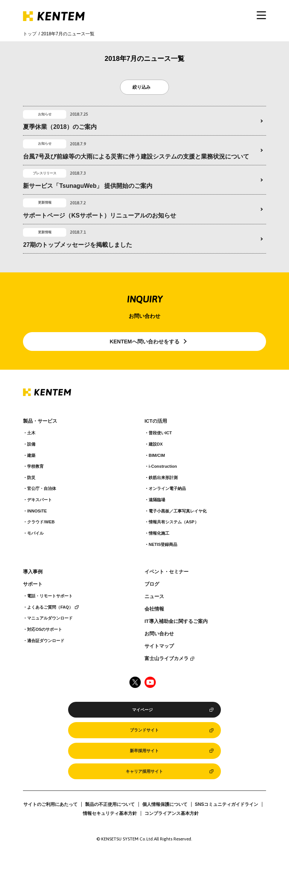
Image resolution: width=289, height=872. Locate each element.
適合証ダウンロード (45, 640)
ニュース (154, 596)
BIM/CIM (157, 455)
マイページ (142, 709)
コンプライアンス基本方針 (171, 813)
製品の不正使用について (110, 804)
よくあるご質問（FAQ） (50, 607)
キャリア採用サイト (144, 771)
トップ (30, 33)
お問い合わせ (159, 633)
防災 (31, 477)
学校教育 (35, 466)
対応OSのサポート (44, 629)
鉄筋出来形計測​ (163, 477)
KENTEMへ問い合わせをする (144, 342)
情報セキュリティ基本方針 (110, 813)
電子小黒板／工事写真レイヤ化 (178, 511)
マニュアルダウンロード (50, 618)
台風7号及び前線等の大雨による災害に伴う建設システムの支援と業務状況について (136, 156)
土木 (31, 433)
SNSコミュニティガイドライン (227, 804)
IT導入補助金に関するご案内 (176, 621)
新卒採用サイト (144, 750)
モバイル (35, 533)
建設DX (156, 444)
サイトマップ (159, 646)
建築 (31, 455)
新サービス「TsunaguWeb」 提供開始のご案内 (87, 186)
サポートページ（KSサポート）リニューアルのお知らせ (99, 215)
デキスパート (39, 499)
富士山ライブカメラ (166, 658)
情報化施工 (159, 533)
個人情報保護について (164, 804)
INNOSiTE (37, 511)
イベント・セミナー (166, 571)
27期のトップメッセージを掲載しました (77, 245)
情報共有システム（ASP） (174, 522)
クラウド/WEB (41, 522)
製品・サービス (40, 421)
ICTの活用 (155, 421)
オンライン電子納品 (167, 488)
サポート (33, 584)
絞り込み (141, 87)
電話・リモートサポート (50, 596)
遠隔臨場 (157, 499)
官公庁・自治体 (41, 488)
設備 (31, 444)
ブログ (151, 584)
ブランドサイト (144, 730)
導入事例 (33, 571)
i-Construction (163, 466)
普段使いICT (160, 433)
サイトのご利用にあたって (50, 804)
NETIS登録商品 (163, 544)
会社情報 (154, 609)
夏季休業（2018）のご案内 (60, 127)
